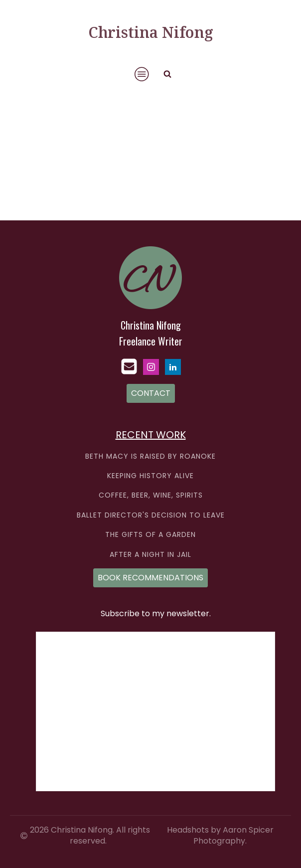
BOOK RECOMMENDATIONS (150, 577)
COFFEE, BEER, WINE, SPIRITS (151, 495)
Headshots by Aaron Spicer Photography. (220, 836)
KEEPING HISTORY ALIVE (150, 476)
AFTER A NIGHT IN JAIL (150, 554)
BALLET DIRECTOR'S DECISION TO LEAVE (151, 515)
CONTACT (150, 393)
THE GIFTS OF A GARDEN (150, 534)
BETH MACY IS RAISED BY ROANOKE (150, 456)
